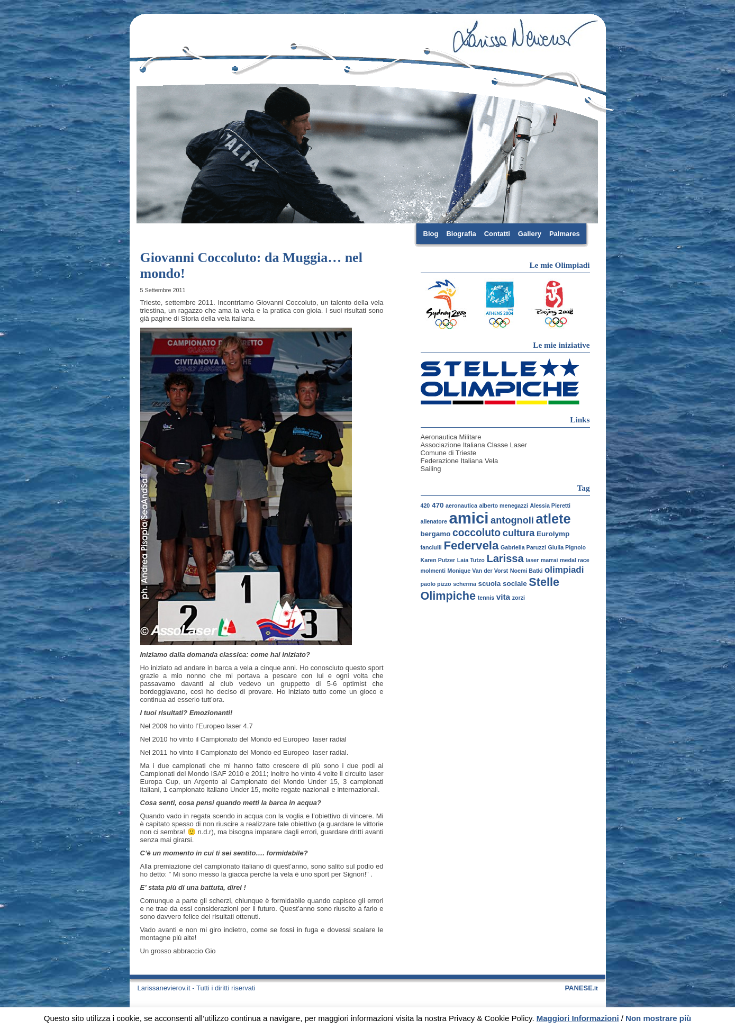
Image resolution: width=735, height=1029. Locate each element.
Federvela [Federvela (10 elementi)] (470, 545)
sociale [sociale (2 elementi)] (515, 584)
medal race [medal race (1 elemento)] (574, 560)
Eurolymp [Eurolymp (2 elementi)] (553, 534)
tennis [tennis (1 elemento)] (486, 597)
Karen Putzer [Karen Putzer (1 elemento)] (438, 560)
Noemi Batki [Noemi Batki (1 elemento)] (526, 570)
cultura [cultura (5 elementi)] (519, 533)
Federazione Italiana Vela (459, 461)
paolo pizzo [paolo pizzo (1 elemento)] (436, 584)
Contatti (497, 234)
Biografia (461, 234)
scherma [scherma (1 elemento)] (464, 584)
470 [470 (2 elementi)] (438, 505)
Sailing (431, 469)
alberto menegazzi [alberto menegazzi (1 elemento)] (503, 505)
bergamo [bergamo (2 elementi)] (436, 534)
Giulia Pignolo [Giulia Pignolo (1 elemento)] (567, 547)
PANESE (581, 988)
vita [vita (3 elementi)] (503, 596)
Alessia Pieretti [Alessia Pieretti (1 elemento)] (550, 505)
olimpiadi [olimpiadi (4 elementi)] (564, 570)
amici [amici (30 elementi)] (468, 518)
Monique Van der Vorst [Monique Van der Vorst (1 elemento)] (478, 570)
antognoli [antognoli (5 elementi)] (512, 520)
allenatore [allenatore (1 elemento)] (434, 521)
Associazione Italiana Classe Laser (474, 445)
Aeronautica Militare (451, 437)
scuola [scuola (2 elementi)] (489, 584)
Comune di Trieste (449, 453)
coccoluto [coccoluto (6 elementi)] (476, 532)
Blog (431, 234)
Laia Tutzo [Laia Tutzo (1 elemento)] (471, 560)
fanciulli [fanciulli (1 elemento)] (431, 547)
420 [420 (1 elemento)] (425, 505)
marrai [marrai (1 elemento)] (549, 560)
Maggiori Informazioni (578, 1018)
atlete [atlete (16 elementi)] (553, 518)
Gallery (529, 234)
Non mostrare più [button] (658, 1018)
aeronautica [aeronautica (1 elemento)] (461, 505)
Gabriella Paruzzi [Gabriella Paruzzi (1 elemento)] (523, 547)
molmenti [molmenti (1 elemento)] (433, 570)
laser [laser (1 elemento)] (532, 560)
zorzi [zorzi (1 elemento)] (518, 597)
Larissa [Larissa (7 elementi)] (504, 558)
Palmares (564, 234)
